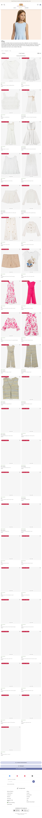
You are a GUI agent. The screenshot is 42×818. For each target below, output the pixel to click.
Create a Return (10, 793)
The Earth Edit (21, 788)
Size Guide (9, 798)
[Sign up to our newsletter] (33, 781)
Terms (28, 798)
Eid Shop (20, 7)
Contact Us (9, 794)
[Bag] (40, 5)
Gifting (28, 791)
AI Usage (28, 796)
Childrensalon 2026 (23, 813)
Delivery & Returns (10, 791)
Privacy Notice (29, 794)
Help (27, 800)
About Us (8, 796)
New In (15, 7)
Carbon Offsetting (11, 802)
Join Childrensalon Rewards (21, 768)
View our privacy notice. (10, 784)
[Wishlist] (38, 5)
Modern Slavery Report (30, 801)
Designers (26, 7)
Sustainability (9, 804)
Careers (28, 793)
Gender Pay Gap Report (10, 800)
